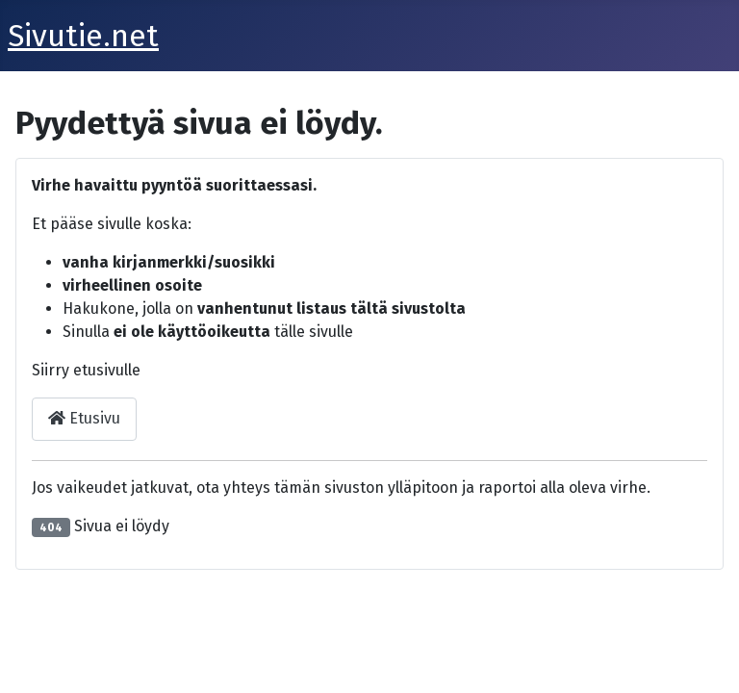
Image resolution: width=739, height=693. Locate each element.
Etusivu (84, 418)
